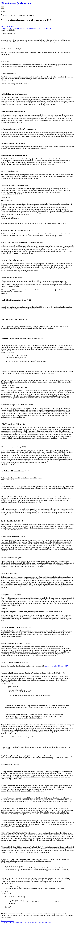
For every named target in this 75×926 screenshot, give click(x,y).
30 (40, 28)
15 (16, 28)
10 (8, 28)
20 (24, 28)
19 (22, 28)
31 (41, 28)
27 (35, 28)
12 (11, 28)
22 (27, 28)
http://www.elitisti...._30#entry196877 (56, 666)
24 (30, 28)
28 (36, 28)
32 (43, 28)
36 (49, 28)
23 (29, 28)
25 (32, 28)
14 (15, 28)
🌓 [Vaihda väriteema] (2, 7)
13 (13, 28)
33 (44, 28)
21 (25, 28)
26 (33, 28)
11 (10, 28)
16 (18, 28)
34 (46, 28)
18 (21, 28)
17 (19, 28)
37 (50, 28)
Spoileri (3, 216)
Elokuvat (7, 15)
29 (38, 28)
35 (47, 28)
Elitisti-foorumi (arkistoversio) (16, 3)
